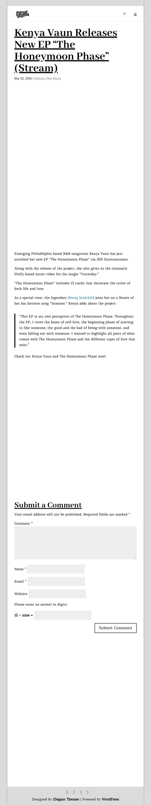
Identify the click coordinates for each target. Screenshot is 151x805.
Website (20, 594)
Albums (39, 78)
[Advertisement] (82, 453)
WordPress (110, 799)
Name (20, 569)
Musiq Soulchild (81, 298)
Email (20, 581)
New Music (53, 78)
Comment (23, 523)
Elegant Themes (66, 799)
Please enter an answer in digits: (41, 604)
